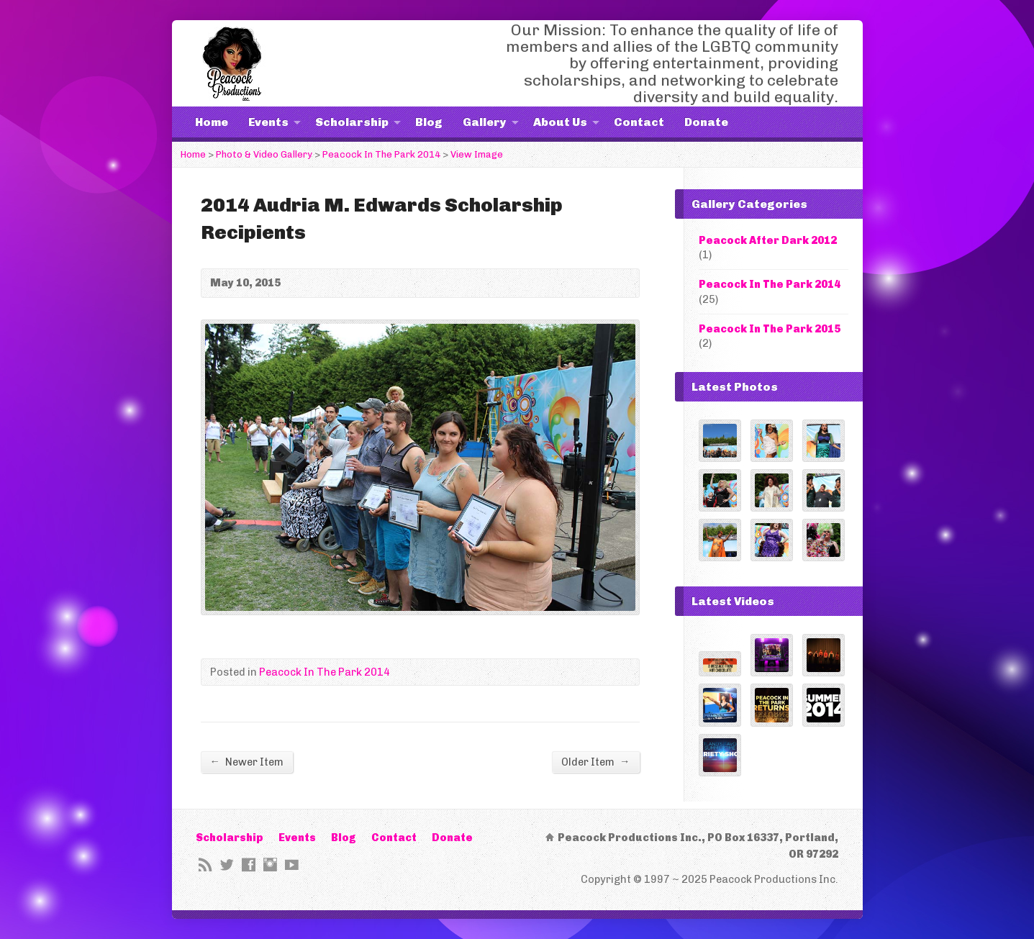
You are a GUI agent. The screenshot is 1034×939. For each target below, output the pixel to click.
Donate (706, 122)
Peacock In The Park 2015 (769, 328)
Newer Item (247, 761)
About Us (560, 122)
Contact (639, 122)
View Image (476, 154)
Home (211, 122)
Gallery (485, 122)
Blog (429, 122)
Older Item (595, 761)
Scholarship (352, 122)
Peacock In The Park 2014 (381, 154)
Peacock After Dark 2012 (768, 240)
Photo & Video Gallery (264, 154)
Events (268, 122)
